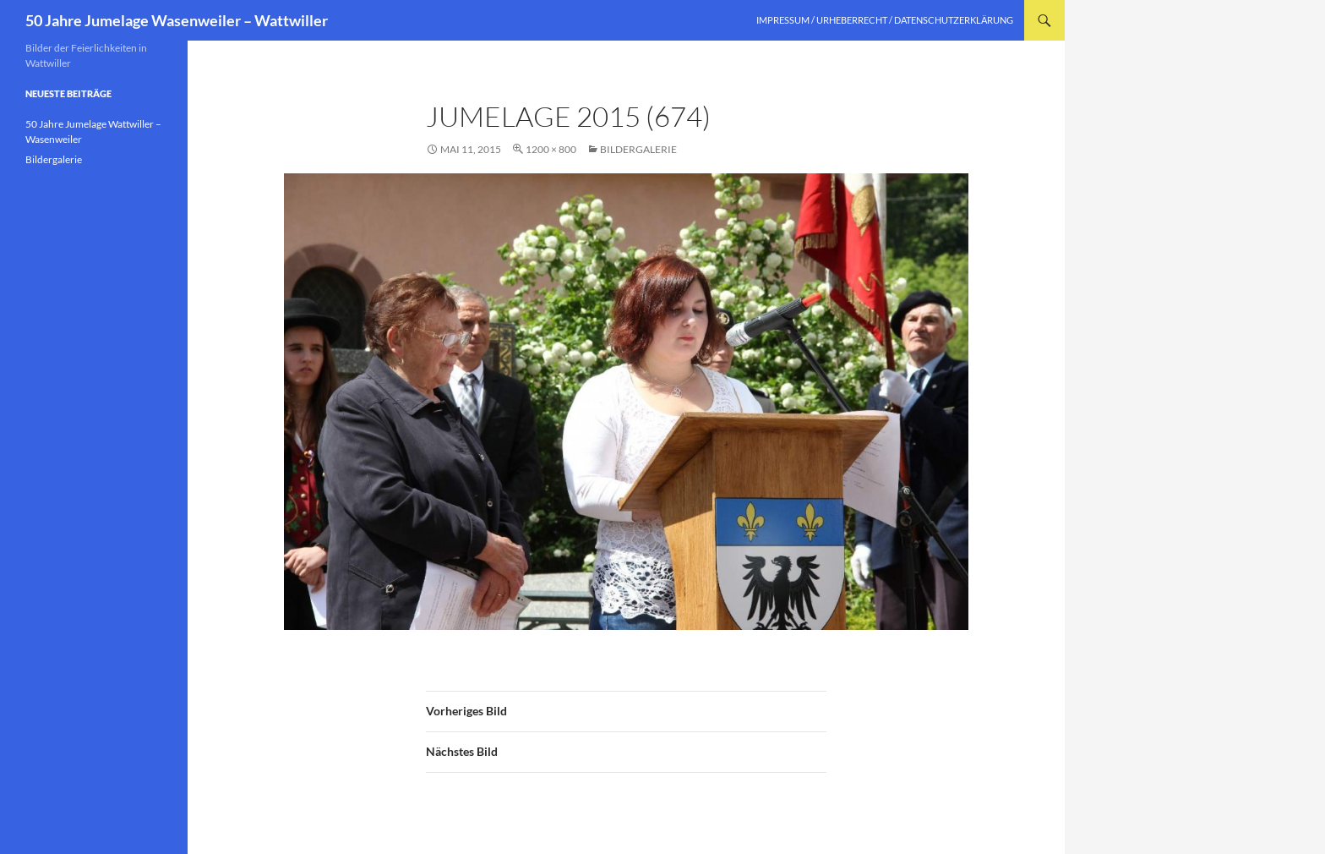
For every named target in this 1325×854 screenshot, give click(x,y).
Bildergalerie (638, 149)
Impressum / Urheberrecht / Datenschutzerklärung (884, 19)
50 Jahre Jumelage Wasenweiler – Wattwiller (176, 20)
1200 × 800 (551, 149)
